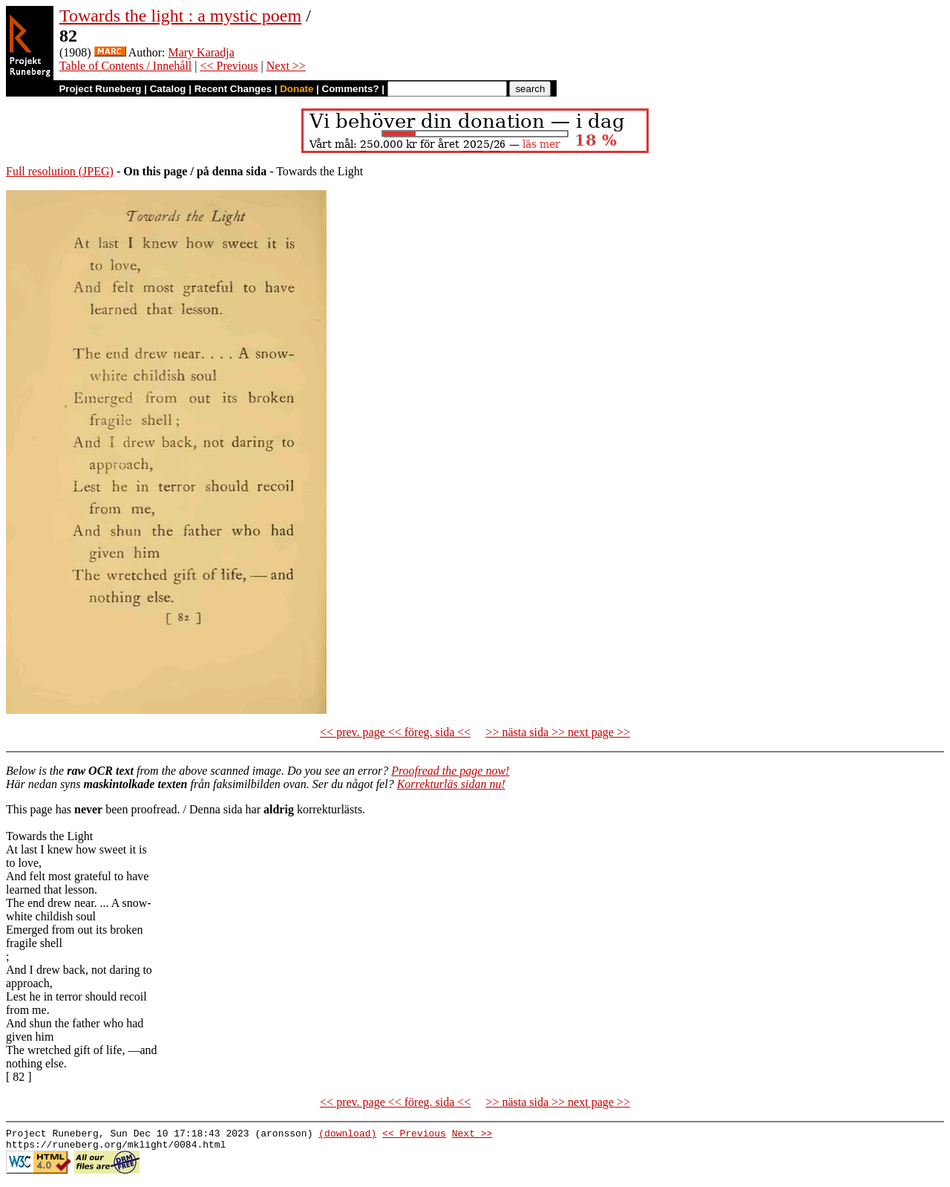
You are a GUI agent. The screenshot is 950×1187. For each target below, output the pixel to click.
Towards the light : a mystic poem (180, 15)
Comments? (350, 88)
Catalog (168, 88)
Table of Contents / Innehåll (125, 65)
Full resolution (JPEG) (60, 171)
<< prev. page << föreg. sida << (395, 732)
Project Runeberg (100, 88)
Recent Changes (233, 88)
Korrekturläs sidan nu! (451, 784)
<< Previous (229, 65)
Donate (296, 88)
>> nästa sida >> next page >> (557, 732)
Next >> (286, 65)
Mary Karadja (201, 52)
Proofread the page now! (450, 770)
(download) (347, 1135)
